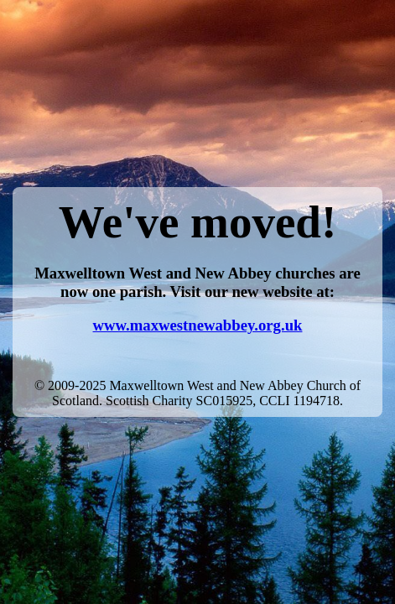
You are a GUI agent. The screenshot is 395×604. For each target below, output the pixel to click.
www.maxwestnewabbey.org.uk (198, 325)
